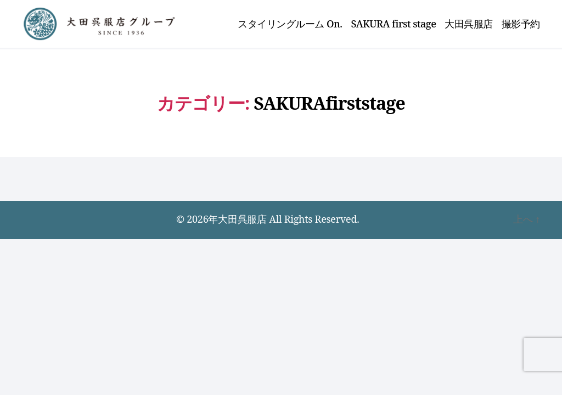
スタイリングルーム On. (290, 25)
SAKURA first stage (393, 25)
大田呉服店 (469, 25)
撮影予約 (521, 25)
